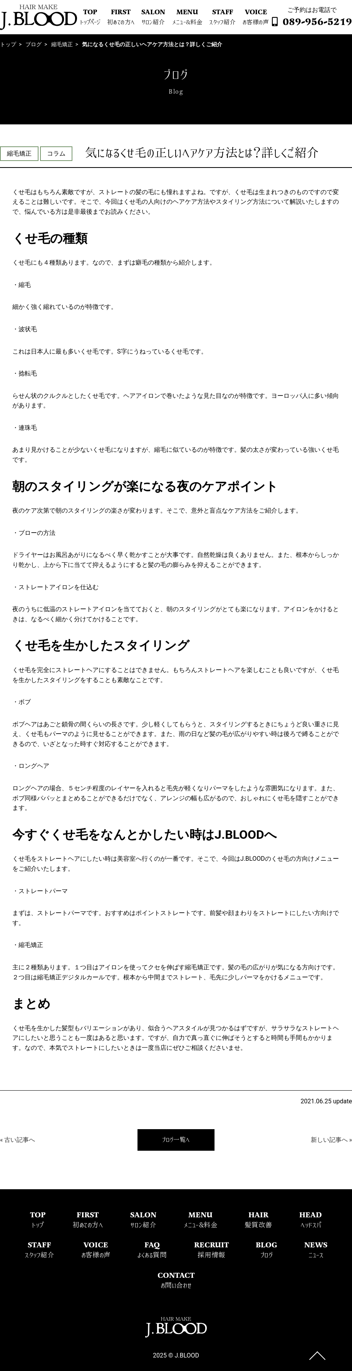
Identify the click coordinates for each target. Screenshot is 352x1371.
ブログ (33, 44)
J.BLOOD (186, 1355)
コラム (56, 153)
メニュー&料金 (187, 22)
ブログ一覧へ (175, 1139)
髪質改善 (258, 1225)
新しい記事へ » (331, 1139)
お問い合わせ (176, 1285)
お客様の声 (256, 22)
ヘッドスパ (310, 1225)
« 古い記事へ (17, 1139)
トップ (8, 44)
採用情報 (211, 1255)
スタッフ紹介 (222, 22)
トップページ (90, 22)
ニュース (316, 1255)
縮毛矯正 (62, 44)
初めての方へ (120, 22)
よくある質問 (152, 1255)
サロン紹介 (153, 22)
